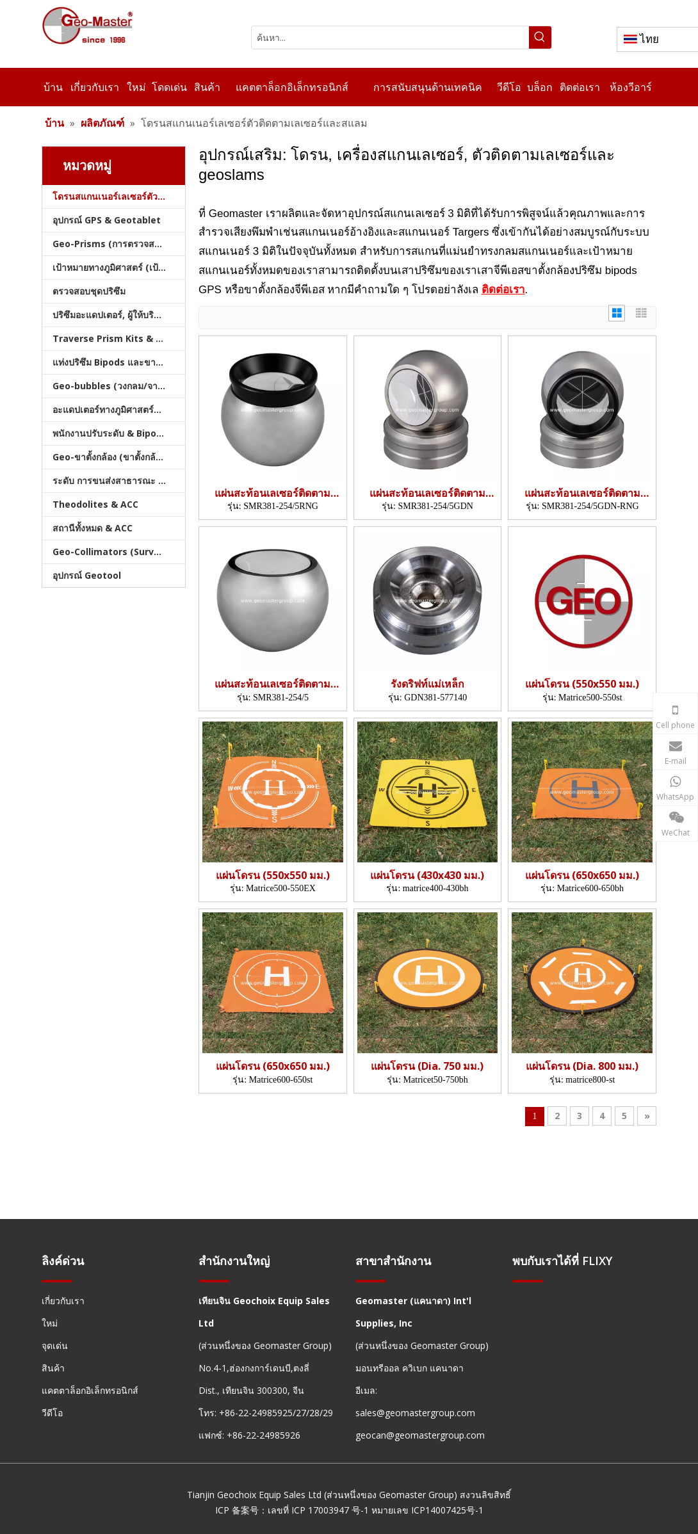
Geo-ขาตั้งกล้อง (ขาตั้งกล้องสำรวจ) (119, 457)
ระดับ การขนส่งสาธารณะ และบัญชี (119, 480)
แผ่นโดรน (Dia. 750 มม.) (427, 1066)
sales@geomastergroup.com (415, 1413)
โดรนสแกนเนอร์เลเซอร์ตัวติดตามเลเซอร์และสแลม (119, 196)
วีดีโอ (52, 1413)
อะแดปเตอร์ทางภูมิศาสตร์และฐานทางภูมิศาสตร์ (119, 409)
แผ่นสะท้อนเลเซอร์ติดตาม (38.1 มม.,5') (272, 493)
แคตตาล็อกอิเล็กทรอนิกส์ (90, 1390)
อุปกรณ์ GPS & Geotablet (107, 220)
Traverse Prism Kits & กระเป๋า (119, 338)
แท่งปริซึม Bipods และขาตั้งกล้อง (119, 362)
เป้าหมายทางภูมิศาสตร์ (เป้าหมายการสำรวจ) (119, 267)
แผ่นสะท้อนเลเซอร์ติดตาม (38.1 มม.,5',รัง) (427, 493)
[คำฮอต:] (540, 37)
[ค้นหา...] (390, 37)
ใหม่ (50, 1323)
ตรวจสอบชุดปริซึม (89, 291)
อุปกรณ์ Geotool (87, 575)
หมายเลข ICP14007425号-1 (427, 1510)
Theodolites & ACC (95, 504)
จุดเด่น (55, 1345)
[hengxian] (57, 1280)
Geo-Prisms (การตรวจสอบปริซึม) (119, 244)
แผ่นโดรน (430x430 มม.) (427, 875)
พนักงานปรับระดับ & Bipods (110, 433)
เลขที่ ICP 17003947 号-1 (318, 1510)
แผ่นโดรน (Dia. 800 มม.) (582, 1066)
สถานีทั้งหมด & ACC (93, 528)
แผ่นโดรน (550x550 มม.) (582, 684)
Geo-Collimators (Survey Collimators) (119, 551)
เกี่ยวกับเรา (63, 1301)
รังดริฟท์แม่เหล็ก (427, 684)
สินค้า (53, 1368)
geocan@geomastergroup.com (420, 1435)
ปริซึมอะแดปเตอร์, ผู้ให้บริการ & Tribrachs (119, 315)
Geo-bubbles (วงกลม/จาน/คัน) (118, 386)
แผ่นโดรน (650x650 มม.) (582, 875)
